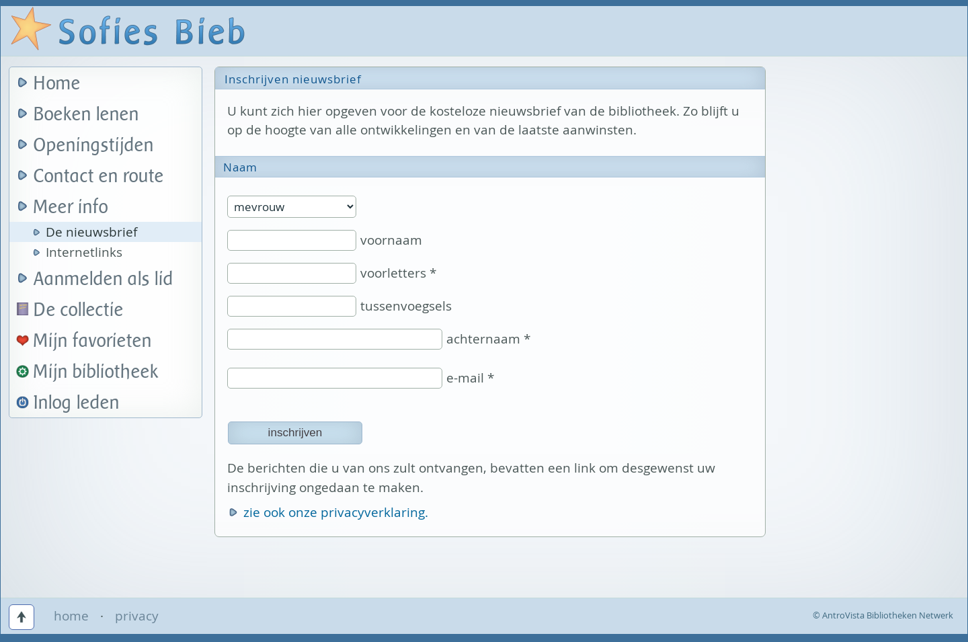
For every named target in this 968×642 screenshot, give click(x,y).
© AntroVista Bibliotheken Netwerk (883, 615)
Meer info (71, 207)
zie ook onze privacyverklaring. (335, 512)
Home (57, 83)
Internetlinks (84, 252)
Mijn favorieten (93, 341)
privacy (137, 616)
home (71, 616)
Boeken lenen (86, 114)
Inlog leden (77, 403)
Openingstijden (94, 145)
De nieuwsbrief (91, 232)
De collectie (79, 310)
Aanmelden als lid (103, 279)
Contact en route (99, 176)
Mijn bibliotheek (96, 372)
